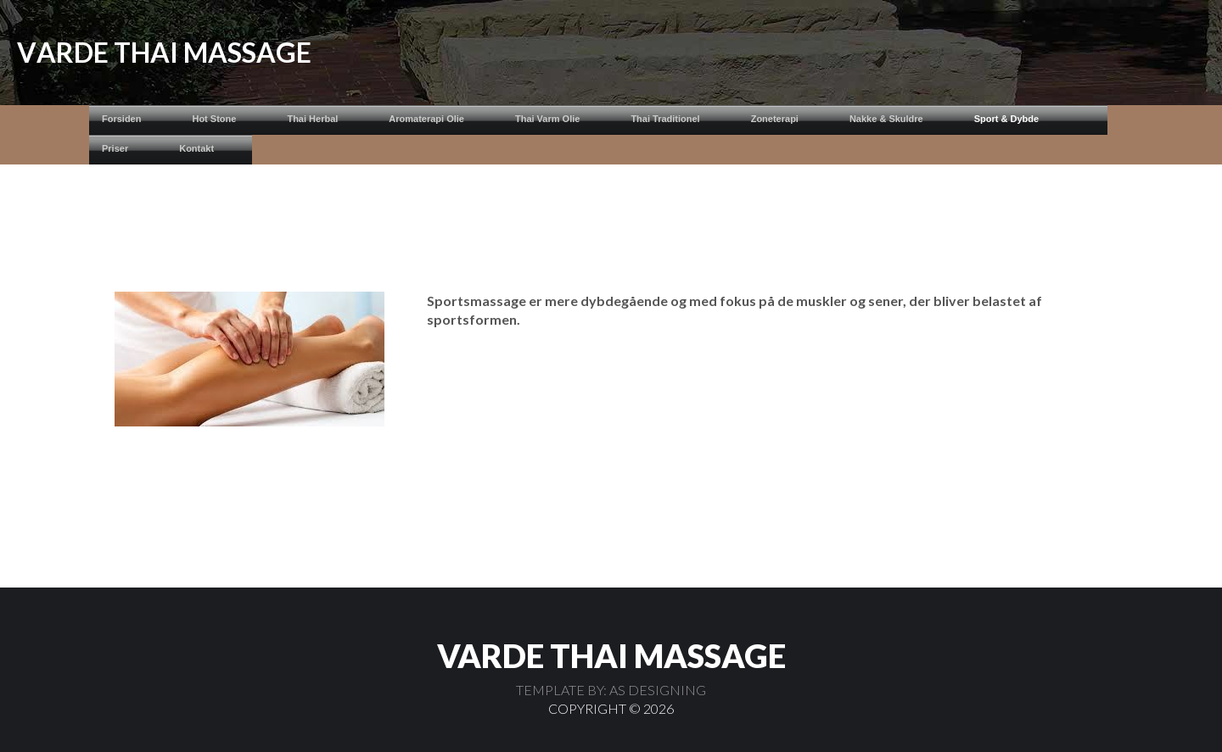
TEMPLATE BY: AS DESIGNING (611, 690)
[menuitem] (134, 120)
